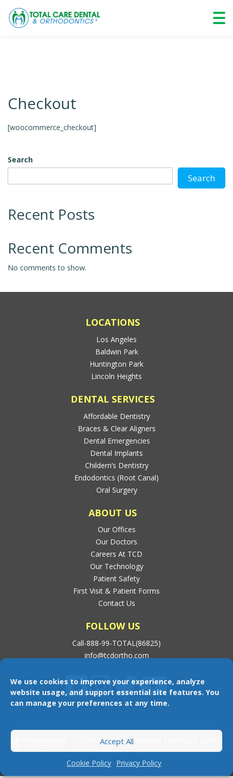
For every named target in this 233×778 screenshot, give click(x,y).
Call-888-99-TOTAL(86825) (116, 643)
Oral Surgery (116, 490)
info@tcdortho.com (116, 655)
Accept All (117, 741)
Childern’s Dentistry (117, 465)
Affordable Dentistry (116, 416)
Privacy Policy (138, 763)
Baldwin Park (116, 351)
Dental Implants (116, 453)
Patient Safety (116, 578)
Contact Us (116, 603)
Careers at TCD (116, 554)
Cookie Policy (89, 763)
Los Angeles (116, 339)
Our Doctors (116, 541)
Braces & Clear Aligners (117, 428)
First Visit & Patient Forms (116, 591)
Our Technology (116, 566)
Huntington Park (116, 364)
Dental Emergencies (116, 441)
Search (20, 159)
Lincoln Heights (116, 376)
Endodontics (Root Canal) (116, 477)
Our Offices (117, 529)
